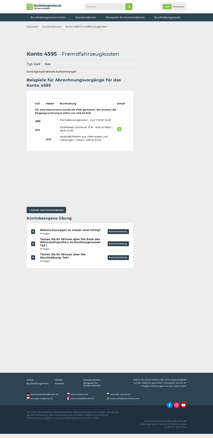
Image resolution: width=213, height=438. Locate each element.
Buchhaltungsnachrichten (44, 17)
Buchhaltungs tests (38, 387)
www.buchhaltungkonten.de (46, 398)
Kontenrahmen (74, 17)
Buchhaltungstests (138, 17)
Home (30, 384)
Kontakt (179, 17)
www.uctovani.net (80, 398)
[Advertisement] (80, 39)
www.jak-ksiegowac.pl (43, 402)
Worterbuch (162, 17)
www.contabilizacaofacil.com (127, 402)
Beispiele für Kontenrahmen (105, 17)
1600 (50, 139)
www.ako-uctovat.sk (122, 398)
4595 (38, 120)
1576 (38, 129)
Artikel (59, 384)
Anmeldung (177, 7)
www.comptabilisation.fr (84, 402)
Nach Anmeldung (117, 233)
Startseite (32, 26)
